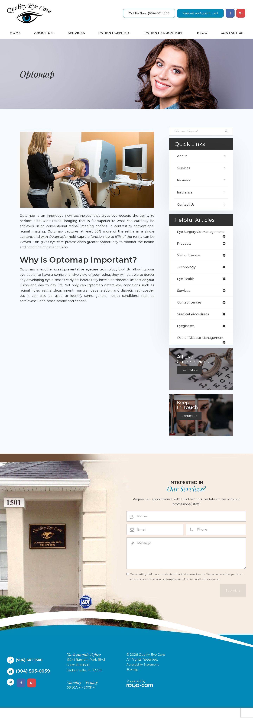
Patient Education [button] (164, 33)
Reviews (184, 180)
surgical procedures (194, 322)
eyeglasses (186, 334)
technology (187, 273)
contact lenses (190, 310)
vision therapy (190, 261)
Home (15, 33)
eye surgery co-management (191, 234)
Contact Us (231, 33)
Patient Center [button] (114, 33)
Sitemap (133, 682)
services (184, 297)
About (182, 156)
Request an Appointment (200, 13)
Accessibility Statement (145, 677)
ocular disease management (190, 348)
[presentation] (153, 603)
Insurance (185, 192)
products (185, 249)
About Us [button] (44, 33)
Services (76, 33)
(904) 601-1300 (149, 13)
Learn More (190, 382)
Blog (202, 33)
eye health (186, 285)
